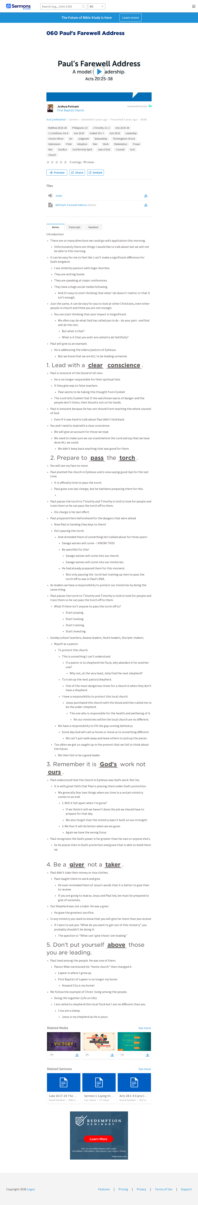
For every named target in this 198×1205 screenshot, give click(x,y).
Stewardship (101, 138)
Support (186, 1189)
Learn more (130, 17)
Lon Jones (90, 1100)
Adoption (82, 144)
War (50, 149)
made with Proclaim (139, 106)
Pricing (123, 1189)
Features (104, 1189)
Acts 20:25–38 (122, 128)
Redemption (120, 144)
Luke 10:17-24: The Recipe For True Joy (74, 1096)
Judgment (83, 138)
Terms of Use (163, 1189)
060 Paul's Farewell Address (75, 205)
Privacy (141, 1189)
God (132, 149)
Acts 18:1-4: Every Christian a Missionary (145, 1096)
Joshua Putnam (68, 106)
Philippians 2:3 (79, 128)
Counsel (120, 149)
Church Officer (55, 138)
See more (145, 1028)
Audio (59, 195)
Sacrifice (62, 149)
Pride (69, 144)
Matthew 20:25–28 (57, 128)
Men (95, 144)
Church (52, 155)
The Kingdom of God (124, 138)
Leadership (131, 133)
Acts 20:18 (115, 133)
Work (105, 144)
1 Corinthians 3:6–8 (58, 133)
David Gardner (57, 1100)
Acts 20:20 (79, 133)
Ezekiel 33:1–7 (97, 133)
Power (136, 144)
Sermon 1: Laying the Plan (101, 1096)
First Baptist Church (70, 110)
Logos (30, 1189)
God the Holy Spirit (82, 149)
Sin (70, 138)
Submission (54, 144)
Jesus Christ (104, 149)
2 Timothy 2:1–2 (101, 128)
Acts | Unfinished (56, 119)
